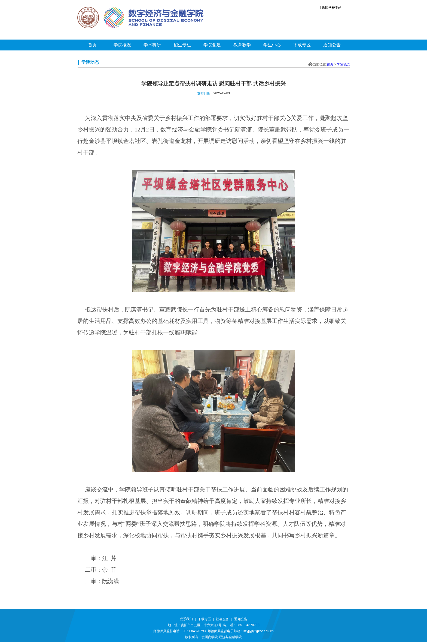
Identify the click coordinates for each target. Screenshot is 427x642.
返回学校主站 (331, 8)
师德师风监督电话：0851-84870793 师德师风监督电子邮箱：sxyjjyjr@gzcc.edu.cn (213, 631)
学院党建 (212, 44)
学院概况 (122, 44)
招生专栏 (182, 44)
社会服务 (222, 619)
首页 (92, 44)
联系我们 (186, 619)
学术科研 (152, 44)
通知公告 (332, 44)
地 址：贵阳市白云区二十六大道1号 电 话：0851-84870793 (214, 625)
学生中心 (272, 44)
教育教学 (242, 44)
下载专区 (302, 44)
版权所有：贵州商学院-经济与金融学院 (213, 637)
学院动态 (343, 64)
